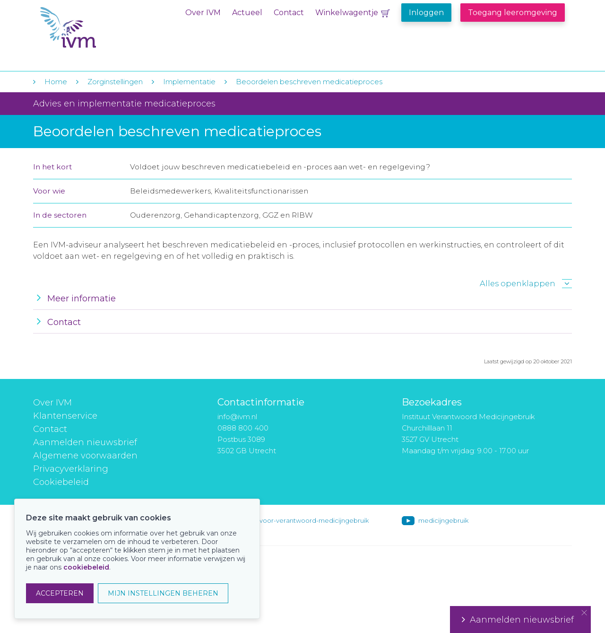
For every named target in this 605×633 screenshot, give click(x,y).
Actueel (247, 12)
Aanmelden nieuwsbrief (85, 442)
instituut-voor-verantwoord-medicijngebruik (301, 520)
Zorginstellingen (115, 81)
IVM (98, 27)
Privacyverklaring (70, 469)
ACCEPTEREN (60, 593)
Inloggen (426, 12)
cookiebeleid (86, 567)
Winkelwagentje (346, 12)
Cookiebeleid (61, 482)
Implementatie (189, 81)
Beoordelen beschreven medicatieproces (309, 81)
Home (55, 81)
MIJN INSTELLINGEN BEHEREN (163, 593)
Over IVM (203, 12)
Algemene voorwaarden (85, 455)
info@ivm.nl (237, 416)
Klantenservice (65, 416)
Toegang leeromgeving (512, 12)
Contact (289, 12)
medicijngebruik (443, 520)
